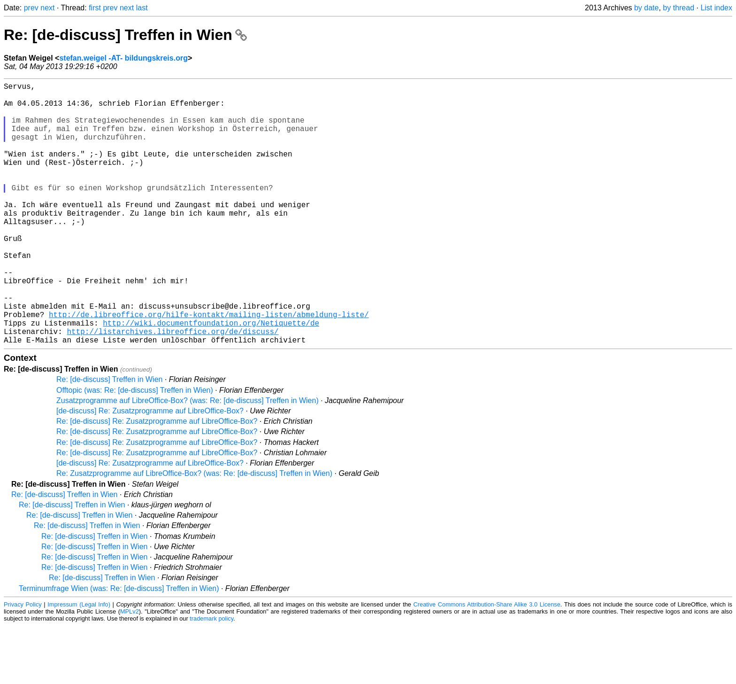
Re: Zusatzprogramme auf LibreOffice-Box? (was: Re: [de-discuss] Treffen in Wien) (194, 532)
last (142, 8)
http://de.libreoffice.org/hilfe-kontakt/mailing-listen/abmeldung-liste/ (209, 367)
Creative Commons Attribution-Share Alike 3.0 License (487, 662)
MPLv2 (129, 669)
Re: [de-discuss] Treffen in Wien (125, 34)
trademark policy (211, 676)
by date (646, 8)
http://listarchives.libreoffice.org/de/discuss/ (172, 387)
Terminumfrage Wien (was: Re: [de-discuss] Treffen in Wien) (119, 647)
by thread (678, 8)
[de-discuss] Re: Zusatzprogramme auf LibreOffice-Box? (150, 469)
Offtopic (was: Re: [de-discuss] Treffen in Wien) (134, 448)
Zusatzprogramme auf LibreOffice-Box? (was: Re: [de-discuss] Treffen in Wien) (187, 459)
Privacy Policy (23, 662)
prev (31, 8)
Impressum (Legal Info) (78, 662)
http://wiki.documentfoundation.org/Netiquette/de (211, 377)
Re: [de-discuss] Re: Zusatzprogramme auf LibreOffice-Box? (156, 479)
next (47, 8)
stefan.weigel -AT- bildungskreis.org (123, 58)
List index (716, 8)
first (95, 8)
